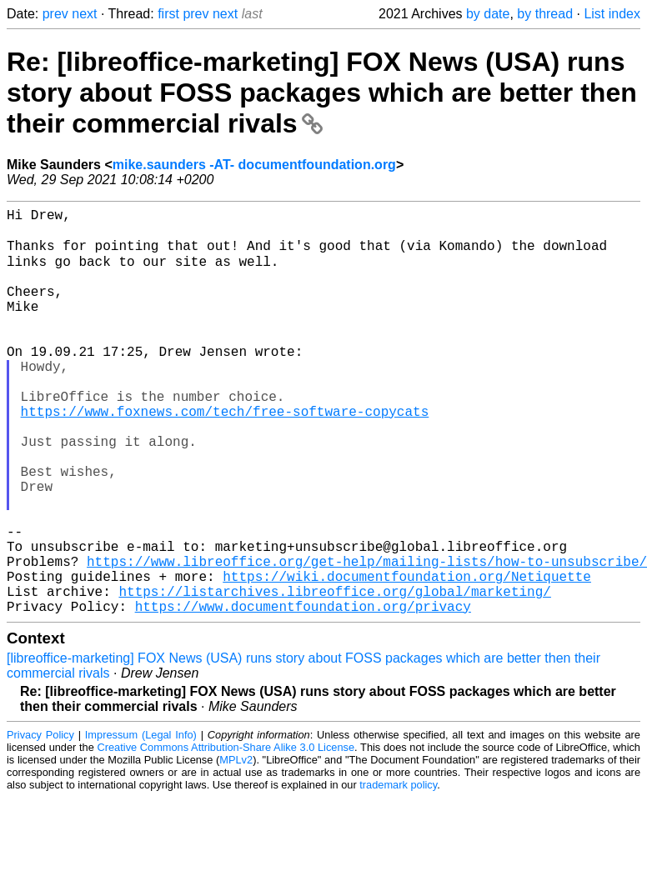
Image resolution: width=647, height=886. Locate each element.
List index (612, 14)
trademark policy (398, 873)
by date (487, 14)
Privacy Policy (40, 823)
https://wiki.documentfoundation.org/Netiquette (407, 657)
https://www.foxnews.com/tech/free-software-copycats (225, 456)
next (84, 14)
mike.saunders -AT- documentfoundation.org (254, 165)
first (168, 14)
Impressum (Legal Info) (141, 823)
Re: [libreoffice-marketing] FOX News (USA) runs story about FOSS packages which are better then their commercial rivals (322, 92)
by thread (545, 14)
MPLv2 (236, 848)
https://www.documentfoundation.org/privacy (303, 694)
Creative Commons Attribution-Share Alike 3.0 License (226, 835)
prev (55, 14)
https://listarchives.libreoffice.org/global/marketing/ (334, 676)
